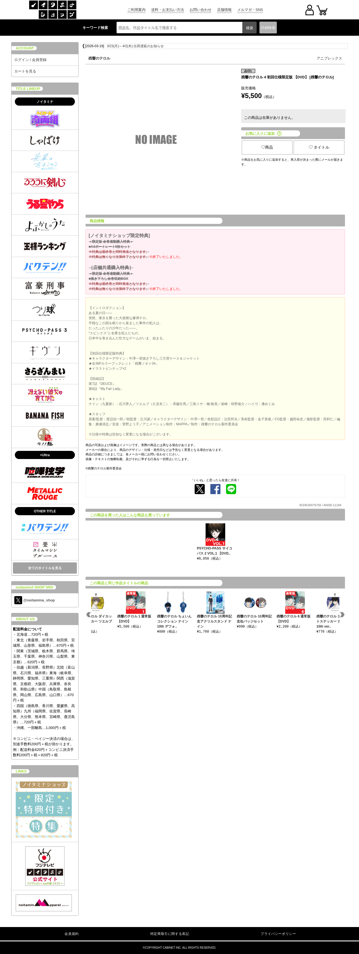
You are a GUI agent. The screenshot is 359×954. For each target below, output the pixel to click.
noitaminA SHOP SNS (34, 587)
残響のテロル (99, 58)
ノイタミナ (44, 102)
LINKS (21, 771)
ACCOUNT (25, 48)
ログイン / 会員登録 (30, 60)
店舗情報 (224, 10)
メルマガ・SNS (250, 10)
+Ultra (45, 455)
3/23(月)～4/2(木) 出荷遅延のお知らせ (135, 46)
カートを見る (25, 71)
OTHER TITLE (45, 511)
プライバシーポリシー (278, 934)
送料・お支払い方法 (167, 10)
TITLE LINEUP (28, 89)
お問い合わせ (200, 10)
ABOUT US (25, 619)
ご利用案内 (136, 10)
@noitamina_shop (34, 600)
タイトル (319, 147)
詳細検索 (268, 28)
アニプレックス (329, 58)
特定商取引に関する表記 (169, 934)
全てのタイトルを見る (45, 568)
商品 (267, 147)
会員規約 (72, 934)
